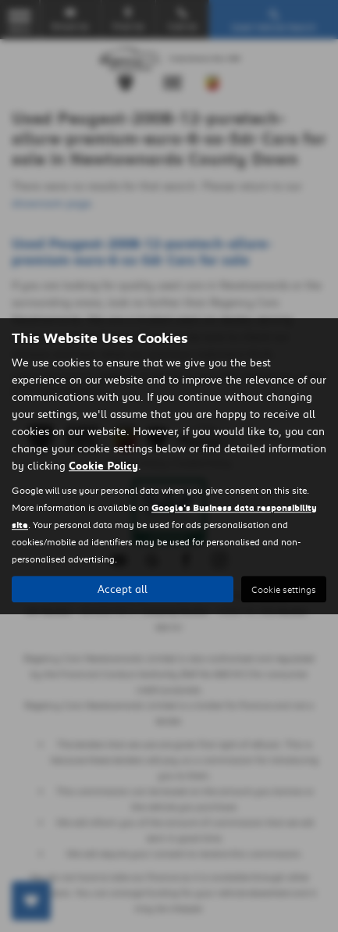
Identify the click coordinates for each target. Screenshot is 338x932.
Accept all (123, 589)
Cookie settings (283, 589)
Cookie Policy (103, 466)
